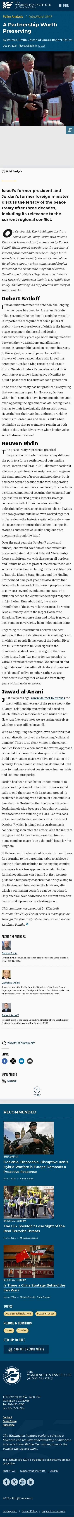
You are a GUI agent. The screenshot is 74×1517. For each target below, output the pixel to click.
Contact (7, 1417)
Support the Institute (33, 1471)
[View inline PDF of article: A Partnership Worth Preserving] (37, 1042)
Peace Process (45, 1313)
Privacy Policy (29, 1511)
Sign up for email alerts (26, 1349)
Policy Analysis (13, 16)
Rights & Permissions (53, 1511)
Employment (10, 1511)
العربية (41, 45)
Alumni (54, 1471)
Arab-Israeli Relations (18, 1313)
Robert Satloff (62, 40)
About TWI (9, 1471)
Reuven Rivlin (17, 40)
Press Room (9, 1421)
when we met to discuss (48, 698)
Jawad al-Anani (39, 40)
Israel (8, 1330)
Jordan (22, 1330)
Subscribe (9, 1425)
